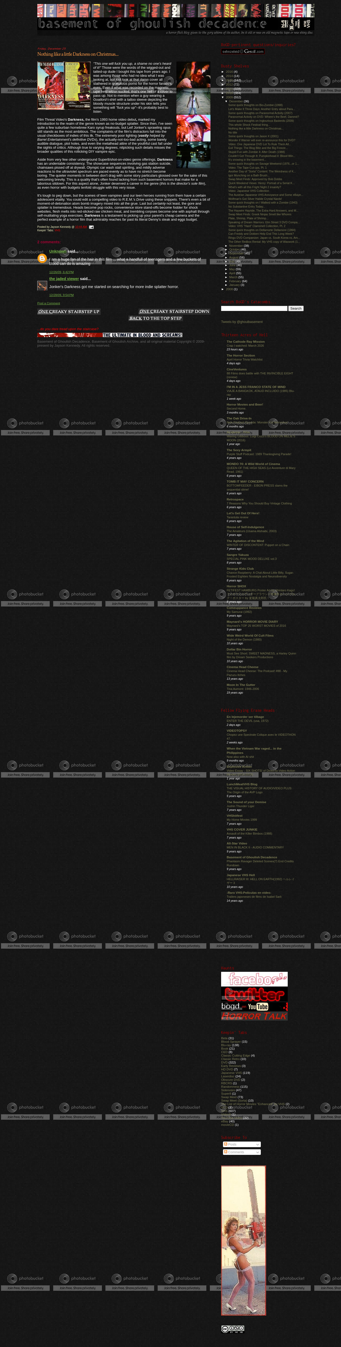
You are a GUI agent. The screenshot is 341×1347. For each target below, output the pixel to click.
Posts (230, 1144)
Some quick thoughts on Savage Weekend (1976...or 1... (263, 163)
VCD (224, 1107)
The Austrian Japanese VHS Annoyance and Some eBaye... (265, 194)
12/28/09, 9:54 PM (61, 295)
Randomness (230, 1086)
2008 (230, 289)
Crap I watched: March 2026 (245, 345)
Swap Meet (229, 1097)
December (236, 101)
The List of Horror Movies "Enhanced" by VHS (253, 1104)
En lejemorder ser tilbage (245, 716)
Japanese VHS (231, 1072)
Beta (224, 1038)
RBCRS (226, 1083)
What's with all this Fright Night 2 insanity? (254, 187)
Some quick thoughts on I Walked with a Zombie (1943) (263, 202)
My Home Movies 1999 (242, 819)
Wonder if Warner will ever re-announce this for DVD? (261, 140)
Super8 (226, 1093)
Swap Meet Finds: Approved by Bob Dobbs (255, 179)
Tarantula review (237, 517)
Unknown (57, 251)
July (232, 261)
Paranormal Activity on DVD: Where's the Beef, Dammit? (263, 116)
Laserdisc (227, 1076)
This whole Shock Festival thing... (249, 124)
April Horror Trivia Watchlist (244, 359)
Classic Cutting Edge (235, 1055)
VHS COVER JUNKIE (242, 829)
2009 (230, 97)
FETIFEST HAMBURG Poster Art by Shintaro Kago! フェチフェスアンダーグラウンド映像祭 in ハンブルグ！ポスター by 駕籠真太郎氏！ (261, 594)
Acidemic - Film (238, 432)
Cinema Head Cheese (242, 667)
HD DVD (227, 1069)
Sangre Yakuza (238, 554)
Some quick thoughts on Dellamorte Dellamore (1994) (261, 230)
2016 (230, 71)
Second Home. (236, 408)
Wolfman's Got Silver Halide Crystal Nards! (255, 198)
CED (224, 1052)
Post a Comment (48, 303)
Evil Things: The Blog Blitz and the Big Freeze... (258, 147)
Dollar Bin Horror (239, 649)
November (236, 245)
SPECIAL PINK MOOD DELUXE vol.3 (252, 558)
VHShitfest (234, 815)
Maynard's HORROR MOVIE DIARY (252, 621)
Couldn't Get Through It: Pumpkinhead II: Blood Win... (261, 155)
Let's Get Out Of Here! (243, 513)
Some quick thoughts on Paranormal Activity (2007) (260, 113)
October (235, 249)
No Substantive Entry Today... (246, 206)
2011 (230, 88)
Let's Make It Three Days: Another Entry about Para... (261, 109)
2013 (230, 80)
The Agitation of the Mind (245, 541)
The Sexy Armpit (239, 450)
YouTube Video (231, 1117)
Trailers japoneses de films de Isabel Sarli (254, 896)
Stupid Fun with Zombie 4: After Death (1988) (256, 151)
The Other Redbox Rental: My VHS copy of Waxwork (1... (264, 241)
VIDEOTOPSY (237, 730)
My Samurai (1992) (239, 611)
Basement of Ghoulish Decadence (252, 857)
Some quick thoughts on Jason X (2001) (253, 136)
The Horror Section (241, 355)
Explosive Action (239, 766)
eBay (224, 1121)
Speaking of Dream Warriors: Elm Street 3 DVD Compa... (264, 222)
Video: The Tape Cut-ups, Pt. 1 (247, 167)
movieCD (227, 1124)
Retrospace (235, 499)
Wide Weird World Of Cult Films (250, 635)
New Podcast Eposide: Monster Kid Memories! (257, 422)
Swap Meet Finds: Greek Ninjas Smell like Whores (259, 214)
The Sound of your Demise (246, 802)
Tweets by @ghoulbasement (242, 322)
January (235, 284)
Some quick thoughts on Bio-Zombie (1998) (255, 105)
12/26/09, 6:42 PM (61, 272)
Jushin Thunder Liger (240, 806)
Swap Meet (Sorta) (234, 1100)
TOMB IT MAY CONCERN (245, 481)
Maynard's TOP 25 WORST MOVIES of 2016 (256, 625)
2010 (230, 93)
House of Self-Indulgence (245, 527)
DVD (224, 1062)
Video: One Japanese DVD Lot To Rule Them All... (259, 144)
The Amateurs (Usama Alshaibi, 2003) (252, 531)
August (234, 257)
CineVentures (237, 369)
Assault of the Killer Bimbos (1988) (249, 833)
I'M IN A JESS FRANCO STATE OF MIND (256, 387)
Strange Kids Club (240, 568)
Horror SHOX (236, 586)
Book (224, 1048)
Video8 (226, 1114)
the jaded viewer (64, 279)
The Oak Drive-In (239, 418)
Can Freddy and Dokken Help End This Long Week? (261, 233)
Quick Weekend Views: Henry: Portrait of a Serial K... (261, 183)
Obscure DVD (230, 1079)
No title (232, 132)
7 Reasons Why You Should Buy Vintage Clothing (259, 503)
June (233, 265)
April (232, 273)
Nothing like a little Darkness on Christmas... (78, 54)
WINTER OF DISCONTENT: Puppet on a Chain (258, 545)
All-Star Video (237, 843)
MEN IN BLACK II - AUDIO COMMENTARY (255, 847)
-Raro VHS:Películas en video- (249, 892)
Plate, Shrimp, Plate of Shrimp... (248, 218)
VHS (57, 230)
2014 (230, 76)
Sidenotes (228, 1090)
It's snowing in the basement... (247, 159)
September (237, 253)
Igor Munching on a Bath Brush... (249, 175)
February (235, 281)
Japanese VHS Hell (241, 875)
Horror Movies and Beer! (245, 404)
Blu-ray (226, 1045)
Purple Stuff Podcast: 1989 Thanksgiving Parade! (259, 454)
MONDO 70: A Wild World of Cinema (253, 464)
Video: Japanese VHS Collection (248, 190)
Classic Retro (230, 1059)
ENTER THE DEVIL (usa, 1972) (248, 720)
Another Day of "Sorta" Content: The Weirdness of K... (262, 171)
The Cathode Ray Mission (246, 341)
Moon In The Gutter (241, 684)
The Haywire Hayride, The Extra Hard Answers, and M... (263, 210)
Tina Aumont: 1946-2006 (243, 688)
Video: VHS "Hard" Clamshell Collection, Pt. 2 (256, 226)
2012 (230, 84)
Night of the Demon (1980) (244, 639)
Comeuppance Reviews (244, 607)
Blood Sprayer (231, 1041)
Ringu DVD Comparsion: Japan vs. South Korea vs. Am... (264, 237)
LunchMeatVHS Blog (242, 784)
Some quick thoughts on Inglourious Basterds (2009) (261, 120)
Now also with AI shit (240, 756)
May (232, 269)
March (233, 277)
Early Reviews (231, 1065)
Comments (234, 1152)
